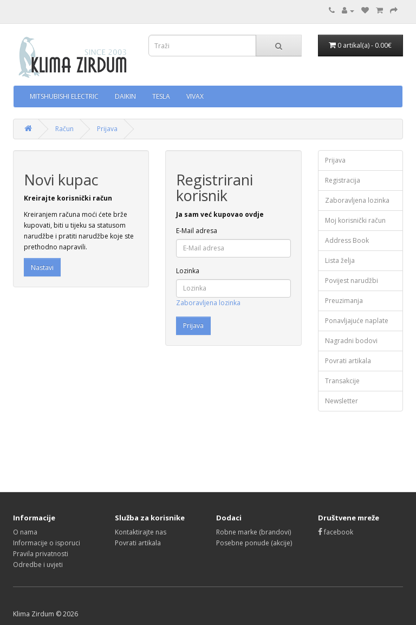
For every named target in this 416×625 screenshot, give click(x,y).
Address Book (347, 240)
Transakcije (342, 380)
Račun (64, 128)
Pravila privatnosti (40, 553)
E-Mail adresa (196, 230)
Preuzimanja (344, 300)
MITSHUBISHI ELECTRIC (64, 96)
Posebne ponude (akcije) (254, 542)
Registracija (342, 180)
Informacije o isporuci (46, 542)
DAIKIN (125, 96)
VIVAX (195, 96)
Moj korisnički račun (355, 220)
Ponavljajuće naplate (356, 320)
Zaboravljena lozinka (208, 302)
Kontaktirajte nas (140, 532)
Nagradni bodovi (351, 340)
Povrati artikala (348, 360)
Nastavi (42, 267)
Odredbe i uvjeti (38, 564)
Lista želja (340, 260)
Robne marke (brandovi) (253, 532)
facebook (335, 532)
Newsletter (341, 400)
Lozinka (187, 270)
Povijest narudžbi (351, 280)
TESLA (161, 96)
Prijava (107, 128)
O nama (25, 532)
